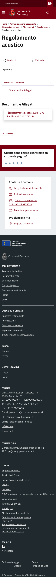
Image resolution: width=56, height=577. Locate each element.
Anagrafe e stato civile (13, 316)
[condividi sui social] (9, 60)
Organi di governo (10, 285)
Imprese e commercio (12, 330)
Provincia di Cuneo (11, 475)
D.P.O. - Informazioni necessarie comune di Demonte (28, 494)
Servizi (35, 562)
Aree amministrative (12, 271)
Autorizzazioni (9, 320)
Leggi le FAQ (8, 521)
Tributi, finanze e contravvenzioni (18, 335)
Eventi (5, 377)
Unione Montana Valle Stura (16, 480)
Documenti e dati (10, 276)
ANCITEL (6, 489)
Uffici (4, 299)
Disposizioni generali (11, 26)
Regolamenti (42, 26)
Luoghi (5, 372)
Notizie (5, 351)
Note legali (7, 508)
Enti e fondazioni (10, 280)
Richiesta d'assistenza (13, 531)
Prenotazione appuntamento (16, 528)
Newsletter (7, 551)
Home (4, 23)
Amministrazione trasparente (23, 23)
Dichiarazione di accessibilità (16, 513)
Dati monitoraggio (10, 562)
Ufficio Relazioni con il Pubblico (17, 421)
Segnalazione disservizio (14, 524)
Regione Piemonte (11, 3)
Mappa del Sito (40, 566)
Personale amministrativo (14, 290)
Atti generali (28, 26)
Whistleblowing (9, 499)
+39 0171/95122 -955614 (25, 404)
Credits (17, 566)
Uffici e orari (7, 426)
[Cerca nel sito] (47, 12)
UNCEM (6, 484)
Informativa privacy (11, 503)
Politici (5, 295)
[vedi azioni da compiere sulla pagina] (38, 60)
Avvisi (5, 356)
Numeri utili (7, 431)
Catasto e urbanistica (12, 325)
